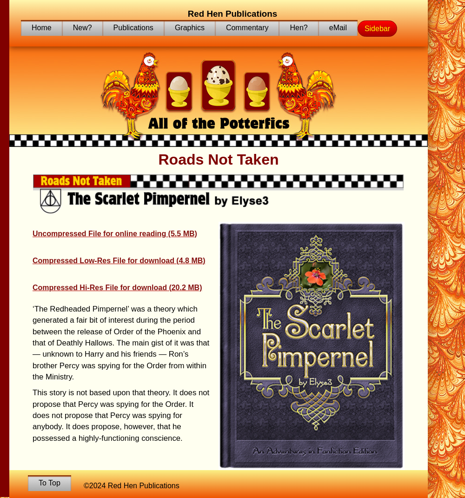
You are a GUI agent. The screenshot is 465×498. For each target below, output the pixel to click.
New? (82, 28)
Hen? (298, 28)
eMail (338, 28)
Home (42, 28)
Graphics (190, 28)
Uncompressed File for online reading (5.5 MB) (115, 234)
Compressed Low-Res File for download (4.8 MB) (119, 261)
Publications (133, 28)
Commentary (247, 28)
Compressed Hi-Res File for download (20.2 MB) (117, 288)
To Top (49, 483)
